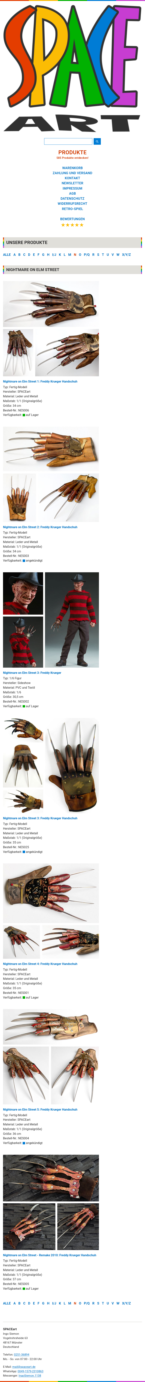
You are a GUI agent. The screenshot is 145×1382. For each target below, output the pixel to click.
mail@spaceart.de (23, 1366)
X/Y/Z (126, 255)
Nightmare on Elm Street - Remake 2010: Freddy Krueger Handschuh (51, 1206)
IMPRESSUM (72, 188)
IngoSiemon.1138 (30, 1375)
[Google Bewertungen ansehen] (72, 222)
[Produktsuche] (68, 141)
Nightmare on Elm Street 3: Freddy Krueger (51, 623)
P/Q (87, 255)
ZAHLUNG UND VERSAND (72, 173)
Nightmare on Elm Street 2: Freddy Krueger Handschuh (51, 478)
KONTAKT (72, 178)
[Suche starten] (97, 141)
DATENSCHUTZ (73, 198)
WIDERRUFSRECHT (72, 204)
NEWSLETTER (72, 183)
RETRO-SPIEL (72, 209)
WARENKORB (72, 168)
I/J (54, 255)
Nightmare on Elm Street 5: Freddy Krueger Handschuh (51, 1060)
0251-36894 (21, 1354)
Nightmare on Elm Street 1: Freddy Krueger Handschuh (51, 332)
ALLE (7, 255)
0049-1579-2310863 (30, 1371)
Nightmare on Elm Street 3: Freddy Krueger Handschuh (51, 769)
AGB (72, 193)
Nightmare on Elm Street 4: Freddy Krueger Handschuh (51, 914)
